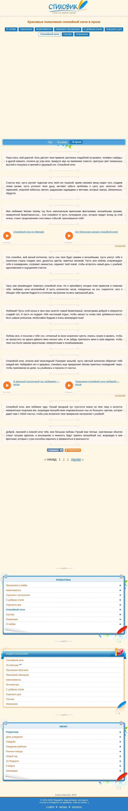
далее (76, 459)
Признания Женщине (17, 675)
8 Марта (10, 766)
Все (50, 142)
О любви (11, 29)
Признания (26, 29)
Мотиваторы (12, 684)
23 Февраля (12, 761)
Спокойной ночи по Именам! (28, 231)
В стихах (62, 142)
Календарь (12, 770)
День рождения (14, 737)
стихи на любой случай (64, 13)
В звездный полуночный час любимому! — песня (36, 383)
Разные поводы (14, 751)
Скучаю (68, 34)
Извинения (82, 34)
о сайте (50, 807)
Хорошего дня (114, 29)
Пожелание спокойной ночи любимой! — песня (97, 383)
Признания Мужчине (17, 670)
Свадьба (10, 741)
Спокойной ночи (15, 660)
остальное (120, 246)
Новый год (11, 756)
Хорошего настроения (68, 29)
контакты (77, 807)
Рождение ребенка (16, 746)
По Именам (14, 665)
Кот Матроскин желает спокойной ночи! (96, 231)
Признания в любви (16, 585)
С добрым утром (93, 29)
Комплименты (44, 29)
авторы (63, 807)
